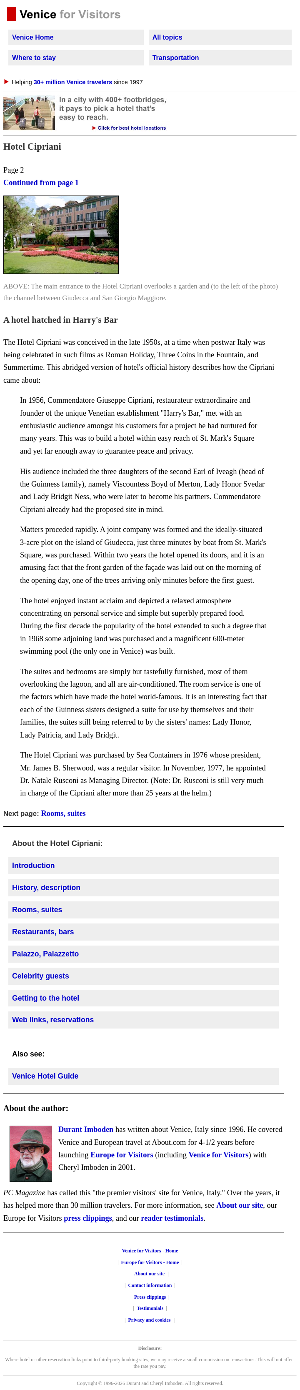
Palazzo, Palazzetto (45, 954)
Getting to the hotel (45, 998)
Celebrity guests (40, 976)
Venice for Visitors (218, 1155)
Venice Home (33, 37)
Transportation (175, 57)
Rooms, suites (63, 813)
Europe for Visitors (121, 1155)
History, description (46, 887)
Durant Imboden (85, 1129)
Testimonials (150, 1308)
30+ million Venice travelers (73, 82)
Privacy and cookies (150, 1320)
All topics (167, 37)
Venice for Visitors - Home (150, 1251)
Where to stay (34, 57)
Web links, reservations (53, 1020)
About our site (239, 1205)
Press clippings (150, 1297)
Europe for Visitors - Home (150, 1262)
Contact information (150, 1285)
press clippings (88, 1218)
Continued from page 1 (41, 182)
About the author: (35, 1108)
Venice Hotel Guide (45, 1076)
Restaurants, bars (43, 932)
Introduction (33, 865)
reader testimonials (172, 1218)
